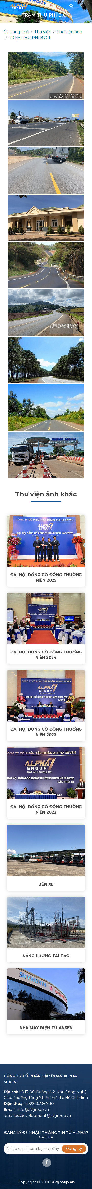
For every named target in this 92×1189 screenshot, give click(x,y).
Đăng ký (74, 1148)
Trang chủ (16, 31)
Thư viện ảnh (69, 31)
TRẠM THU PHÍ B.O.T (30, 37)
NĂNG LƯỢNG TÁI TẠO (46, 956)
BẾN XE (46, 884)
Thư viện (42, 31)
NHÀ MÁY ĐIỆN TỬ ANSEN (46, 1028)
